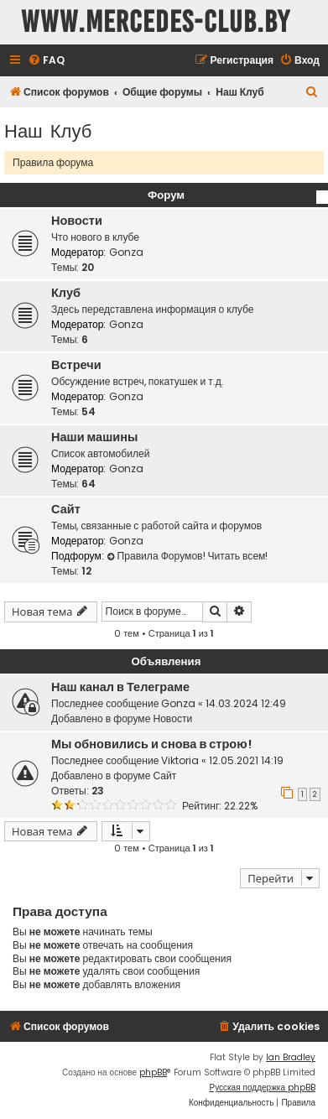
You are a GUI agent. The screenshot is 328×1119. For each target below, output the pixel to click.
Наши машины (94, 437)
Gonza (126, 252)
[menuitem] (46, 60)
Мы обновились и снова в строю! (151, 744)
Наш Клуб (47, 130)
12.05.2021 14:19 (246, 760)
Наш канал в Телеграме (120, 687)
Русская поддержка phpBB (262, 1087)
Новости (76, 220)
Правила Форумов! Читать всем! (187, 556)
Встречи (76, 365)
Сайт (66, 509)
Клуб (66, 292)
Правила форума (53, 162)
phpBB (153, 1072)
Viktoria (180, 760)
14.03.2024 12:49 (246, 703)
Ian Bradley (290, 1057)
